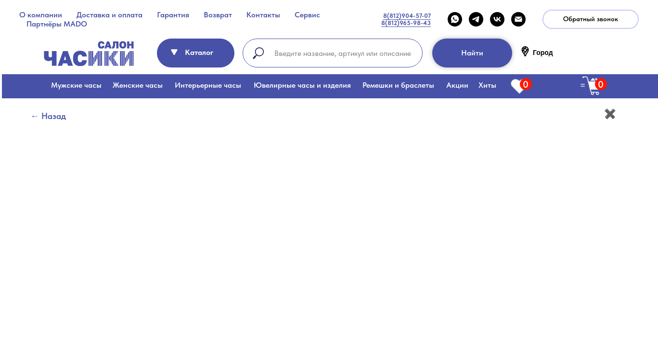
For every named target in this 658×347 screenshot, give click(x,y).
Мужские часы (76, 85)
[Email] (518, 19)
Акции (457, 85)
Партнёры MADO (56, 23)
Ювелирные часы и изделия (302, 85)
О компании (40, 14)
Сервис (307, 14)
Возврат (218, 14)
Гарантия (173, 14)
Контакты (263, 14)
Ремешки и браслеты (398, 85)
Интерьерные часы (208, 85)
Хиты (487, 85)
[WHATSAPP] (455, 19)
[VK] (497, 19)
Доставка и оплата (109, 14)
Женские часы (138, 85)
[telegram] (476, 19)
